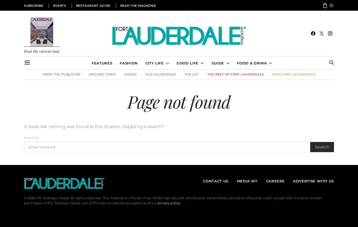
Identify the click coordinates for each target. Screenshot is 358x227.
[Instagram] (330, 33)
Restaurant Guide (93, 5)
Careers (275, 181)
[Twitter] (321, 33)
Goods (130, 74)
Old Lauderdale (160, 74)
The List (192, 74)
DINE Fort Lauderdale (294, 74)
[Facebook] (313, 33)
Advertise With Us (313, 181)
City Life (154, 63)
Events (59, 5)
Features (102, 63)
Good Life (188, 63)
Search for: (31, 138)
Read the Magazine (138, 5)
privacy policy (169, 203)
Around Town (102, 74)
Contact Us (215, 181)
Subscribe (33, 5)
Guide (218, 63)
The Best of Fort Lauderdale (236, 74)
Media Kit (247, 181)
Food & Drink (252, 63)
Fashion (129, 63)
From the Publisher (61, 74)
